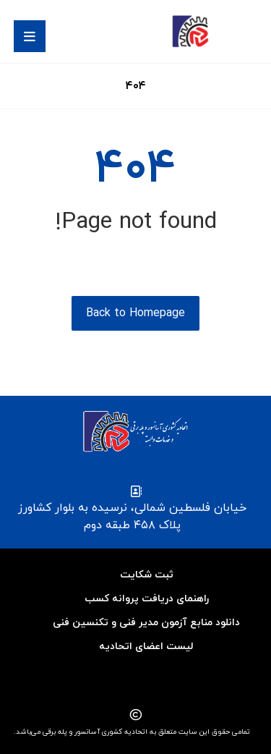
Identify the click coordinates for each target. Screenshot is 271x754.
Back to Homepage (135, 313)
